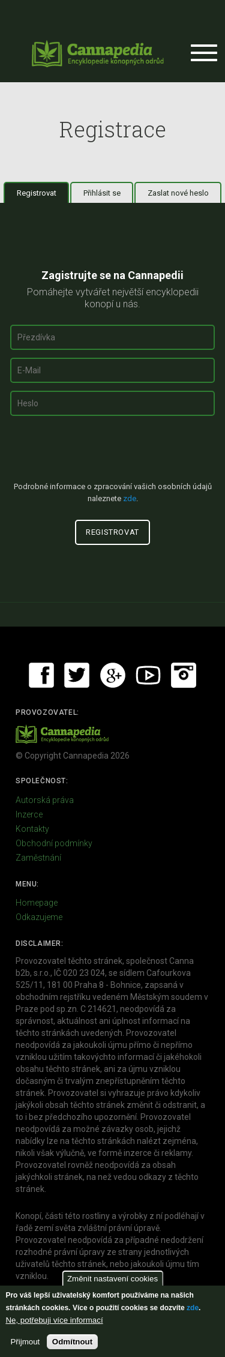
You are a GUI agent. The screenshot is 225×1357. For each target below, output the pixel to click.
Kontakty (32, 829)
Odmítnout (72, 1341)
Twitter (77, 675)
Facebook (41, 675)
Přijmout (25, 1341)
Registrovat (43, 192)
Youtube (148, 675)
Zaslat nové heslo (178, 192)
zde (193, 1308)
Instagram (184, 675)
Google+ (113, 675)
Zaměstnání (38, 857)
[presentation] (113, 453)
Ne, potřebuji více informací (54, 1320)
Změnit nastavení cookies (112, 1278)
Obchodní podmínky (54, 843)
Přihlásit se (102, 192)
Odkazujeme (39, 917)
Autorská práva (45, 800)
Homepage (37, 902)
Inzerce (29, 814)
